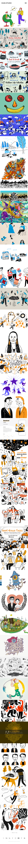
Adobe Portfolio (16, 841)
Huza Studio (6, 3)
